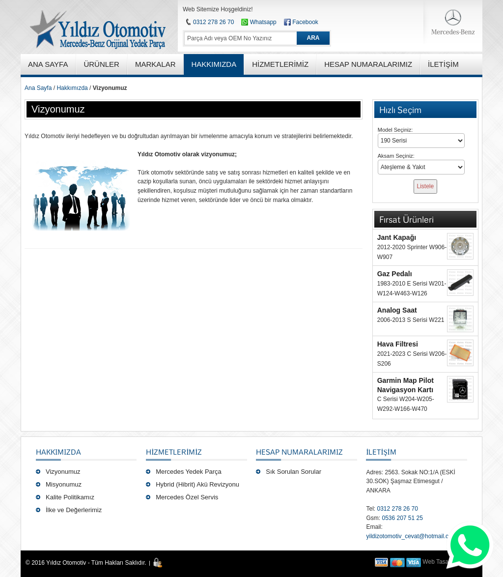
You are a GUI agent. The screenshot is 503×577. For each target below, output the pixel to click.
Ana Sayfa (38, 88)
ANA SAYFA (48, 64)
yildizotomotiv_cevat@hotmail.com (411, 536)
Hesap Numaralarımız (299, 451)
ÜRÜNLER (101, 64)
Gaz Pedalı (394, 274)
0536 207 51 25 (402, 518)
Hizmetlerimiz (174, 451)
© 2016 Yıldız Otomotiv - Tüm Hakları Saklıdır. (86, 562)
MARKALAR (155, 64)
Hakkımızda (71, 88)
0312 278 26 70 (213, 22)
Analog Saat (397, 310)
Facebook (305, 22)
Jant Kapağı (396, 237)
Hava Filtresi (397, 344)
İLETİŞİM (381, 451)
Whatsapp (258, 22)
